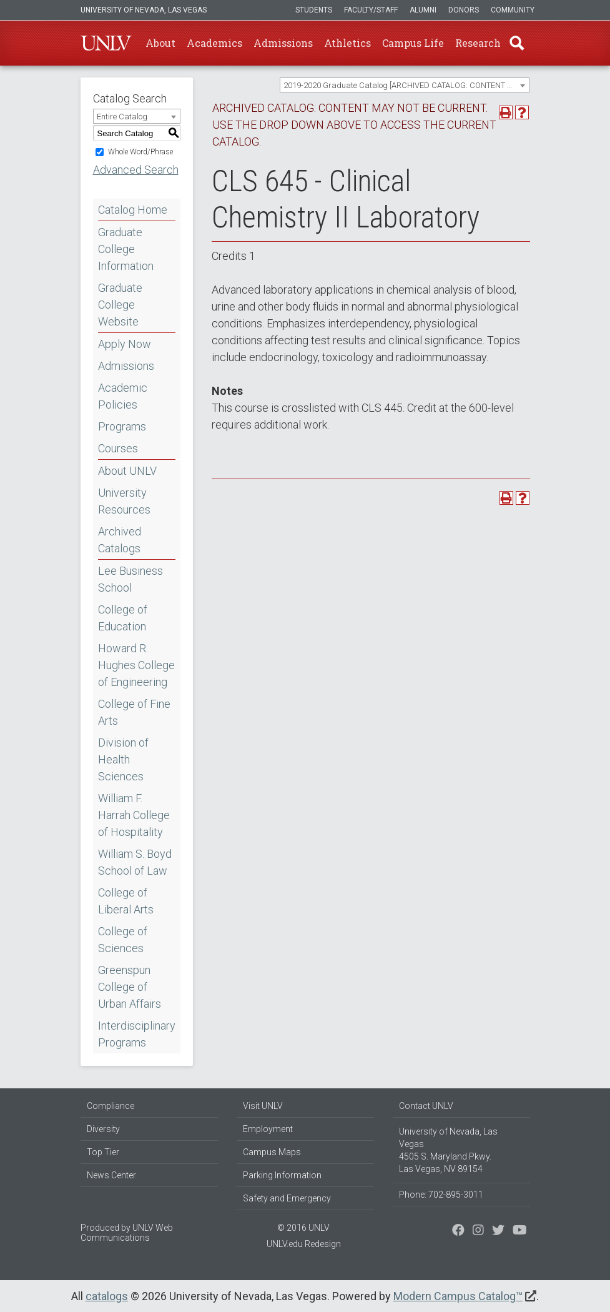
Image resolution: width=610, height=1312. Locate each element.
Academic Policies (122, 396)
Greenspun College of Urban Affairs (129, 986)
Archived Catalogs (119, 540)
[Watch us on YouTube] (519, 1231)
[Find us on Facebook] (458, 1231)
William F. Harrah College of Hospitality (134, 815)
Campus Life (413, 42)
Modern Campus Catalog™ (458, 1296)
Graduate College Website (120, 304)
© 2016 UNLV (303, 1228)
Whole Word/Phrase (140, 151)
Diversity (103, 1129)
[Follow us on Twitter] (478, 1231)
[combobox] (404, 84)
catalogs (107, 1296)
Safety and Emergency (287, 1198)
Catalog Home (132, 209)
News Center (111, 1175)
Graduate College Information (126, 249)
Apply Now (124, 343)
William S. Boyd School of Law (135, 862)
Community (512, 10)
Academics (214, 42)
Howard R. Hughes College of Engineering (136, 665)
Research (478, 42)
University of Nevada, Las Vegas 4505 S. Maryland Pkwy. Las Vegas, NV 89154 (448, 1150)
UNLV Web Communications (127, 1233)
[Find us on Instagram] (498, 1231)
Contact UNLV (426, 1106)
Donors (463, 10)
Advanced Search (136, 169)
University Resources (124, 501)
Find (516, 43)
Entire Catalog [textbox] (122, 116)
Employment (268, 1129)
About (160, 42)
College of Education (122, 618)
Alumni (423, 10)
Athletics (347, 42)
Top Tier (103, 1152)
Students (313, 10)
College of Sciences (122, 940)
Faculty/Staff (371, 10)
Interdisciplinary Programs (136, 1034)
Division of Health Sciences (123, 759)
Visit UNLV (263, 1106)
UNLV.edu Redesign (304, 1244)
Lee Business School (130, 579)
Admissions (283, 42)
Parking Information (282, 1175)
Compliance (110, 1106)
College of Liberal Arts (126, 901)
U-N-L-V (106, 43)
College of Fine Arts (134, 712)
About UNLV (127, 470)
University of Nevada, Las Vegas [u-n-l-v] (144, 10)
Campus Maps (272, 1152)
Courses (118, 448)
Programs (122, 426)
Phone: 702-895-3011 (441, 1195)
